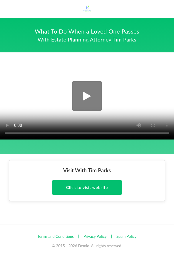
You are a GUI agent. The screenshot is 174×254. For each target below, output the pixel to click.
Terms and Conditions (55, 236)
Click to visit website (87, 187)
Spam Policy (126, 236)
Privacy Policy (94, 236)
